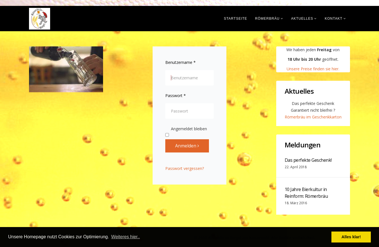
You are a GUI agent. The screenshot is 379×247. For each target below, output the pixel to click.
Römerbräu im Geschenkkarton (313, 117)
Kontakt (333, 19)
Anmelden (187, 146)
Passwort (175, 95)
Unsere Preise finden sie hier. (313, 68)
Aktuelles (302, 19)
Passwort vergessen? (184, 168)
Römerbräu (267, 19)
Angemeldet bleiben (186, 129)
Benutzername (180, 62)
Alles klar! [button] (351, 237)
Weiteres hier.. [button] (125, 236)
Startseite (235, 19)
